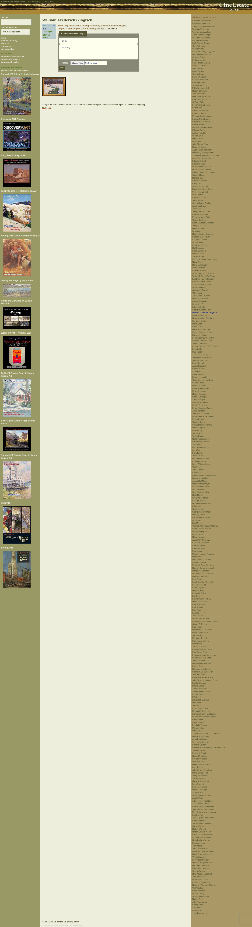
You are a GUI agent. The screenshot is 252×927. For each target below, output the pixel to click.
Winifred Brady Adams (201, 32)
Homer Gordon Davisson (203, 234)
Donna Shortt (198, 686)
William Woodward (200, 879)
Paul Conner (197, 195)
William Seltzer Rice (200, 618)
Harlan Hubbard (199, 394)
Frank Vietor (197, 815)
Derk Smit (196, 703)
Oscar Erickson (198, 268)
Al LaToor (196, 450)
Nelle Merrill (197, 495)
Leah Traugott (198, 784)
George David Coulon (201, 203)
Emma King (197, 430)
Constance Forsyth (200, 290)
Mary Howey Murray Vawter (204, 812)
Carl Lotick (196, 467)
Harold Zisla (197, 899)
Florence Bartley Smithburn (204, 714)
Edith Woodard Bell (200, 88)
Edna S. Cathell (199, 161)
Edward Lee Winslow (201, 868)
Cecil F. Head (198, 369)
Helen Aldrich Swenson (202, 764)
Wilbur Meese (198, 489)
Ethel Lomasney (199, 461)
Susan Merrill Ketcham (202, 425)
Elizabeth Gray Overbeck (203, 565)
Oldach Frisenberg (200, 301)
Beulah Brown (198, 124)
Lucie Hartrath (198, 363)
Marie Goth (197, 324)
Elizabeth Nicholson (200, 543)
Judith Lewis (197, 456)
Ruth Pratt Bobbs (199, 99)
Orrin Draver (197, 242)
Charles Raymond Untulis (203, 806)
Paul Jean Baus (199, 82)
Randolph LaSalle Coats (202, 189)
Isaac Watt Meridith (200, 492)
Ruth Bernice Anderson (202, 43)
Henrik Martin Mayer (201, 484)
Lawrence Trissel (199, 787)
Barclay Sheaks (199, 683)
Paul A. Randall (198, 604)
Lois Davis (196, 231)
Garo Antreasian (199, 46)
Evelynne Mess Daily (201, 217)
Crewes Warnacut (200, 826)
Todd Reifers (197, 616)
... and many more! (200, 913)
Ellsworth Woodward (201, 882)
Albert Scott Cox (199, 206)
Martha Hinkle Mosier (201, 517)
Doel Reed (196, 610)
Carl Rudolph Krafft (200, 442)
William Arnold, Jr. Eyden (203, 273)
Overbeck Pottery (199, 576)
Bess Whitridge (198, 843)
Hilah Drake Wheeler (201, 840)
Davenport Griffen (200, 335)
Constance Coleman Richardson (206, 621)
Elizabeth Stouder (200, 753)
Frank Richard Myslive (201, 529)
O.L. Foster (197, 293)
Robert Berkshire (199, 91)
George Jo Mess (199, 501)
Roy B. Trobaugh (199, 790)
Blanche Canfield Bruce (202, 127)
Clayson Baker (198, 57)
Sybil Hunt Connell (200, 192)
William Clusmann (200, 186)
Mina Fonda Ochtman (201, 559)
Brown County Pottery (201, 599)
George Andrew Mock (201, 512)
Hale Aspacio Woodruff (202, 874)
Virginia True (197, 792)
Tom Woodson (198, 877)
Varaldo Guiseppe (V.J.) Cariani (205, 155)
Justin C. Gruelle (199, 343)
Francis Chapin (198, 164)
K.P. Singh (196, 697)
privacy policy (7, 49)
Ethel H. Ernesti (199, 270)
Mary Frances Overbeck (202, 574)
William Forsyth (198, 287)
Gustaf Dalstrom (199, 220)
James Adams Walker (201, 823)
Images (64, 63)
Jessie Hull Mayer (200, 481)
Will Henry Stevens (200, 742)
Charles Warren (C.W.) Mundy (205, 526)
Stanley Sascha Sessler (202, 672)
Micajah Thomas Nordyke (203, 554)
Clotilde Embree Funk (201, 310)
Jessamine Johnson (200, 414)
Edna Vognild (198, 820)
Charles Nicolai (198, 545)
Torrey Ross (197, 635)
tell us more (55, 104)
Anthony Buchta (199, 133)
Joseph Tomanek (199, 776)
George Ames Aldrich (201, 37)
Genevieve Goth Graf (201, 329)
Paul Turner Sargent (200, 652)
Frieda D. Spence (199, 725)
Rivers (45, 37)
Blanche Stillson (199, 745)
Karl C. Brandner (199, 113)
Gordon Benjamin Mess (202, 503)
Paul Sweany (198, 762)
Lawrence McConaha (201, 487)
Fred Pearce (197, 579)
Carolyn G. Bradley (200, 110)
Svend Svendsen (199, 759)
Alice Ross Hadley (200, 355)
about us (5, 43)
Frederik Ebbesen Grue (202, 341)
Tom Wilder (197, 846)
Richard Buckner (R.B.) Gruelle (205, 346)
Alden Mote (197, 520)
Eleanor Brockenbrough (202, 116)
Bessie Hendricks (199, 377)
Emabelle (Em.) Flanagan (203, 279)
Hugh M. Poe (198, 590)
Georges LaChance (200, 447)
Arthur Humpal (198, 400)
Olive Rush (197, 644)
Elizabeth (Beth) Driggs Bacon (205, 52)
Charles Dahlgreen (200, 214)
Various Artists (198, 49)
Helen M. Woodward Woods (204, 885)
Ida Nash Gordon (199, 321)
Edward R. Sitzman (200, 700)
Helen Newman (198, 537)
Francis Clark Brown (201, 119)
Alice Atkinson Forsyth (201, 284)
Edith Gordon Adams (201, 23)
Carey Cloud (197, 183)
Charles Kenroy (199, 422)
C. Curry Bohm (198, 102)
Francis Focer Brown (201, 122)
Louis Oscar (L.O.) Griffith (203, 338)
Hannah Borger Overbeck (203, 568)
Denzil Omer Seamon (201, 663)
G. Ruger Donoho (199, 240)
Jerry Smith (197, 705)
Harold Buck (197, 139)
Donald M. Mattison (200, 478)
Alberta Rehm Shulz (200, 694)
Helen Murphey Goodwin (203, 318)
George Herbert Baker (201, 54)
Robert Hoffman (199, 385)
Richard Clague (199, 178)
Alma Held (196, 371)
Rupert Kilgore (198, 428)
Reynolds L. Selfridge (201, 669)
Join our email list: (9, 27)
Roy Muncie (197, 523)
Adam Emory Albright (201, 35)
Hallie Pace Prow (199, 602)
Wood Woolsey (198, 891)
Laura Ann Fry (198, 304)
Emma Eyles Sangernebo (203, 649)
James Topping (198, 778)
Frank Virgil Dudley (200, 245)
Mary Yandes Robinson (202, 630)
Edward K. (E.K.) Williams (203, 851)
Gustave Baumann (200, 80)
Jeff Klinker (197, 433)
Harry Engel (197, 262)
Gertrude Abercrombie (201, 21)
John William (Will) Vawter (203, 809)
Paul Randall (197, 607)
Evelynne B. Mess (200, 498)
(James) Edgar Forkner (202, 282)
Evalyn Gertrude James (202, 408)
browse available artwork (12, 56)
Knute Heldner (198, 374)
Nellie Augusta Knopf (201, 439)
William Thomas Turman (202, 795)
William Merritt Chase (201, 167)
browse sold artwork (10, 59)
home (3, 38)
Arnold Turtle (197, 798)
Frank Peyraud (198, 588)
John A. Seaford (199, 661)
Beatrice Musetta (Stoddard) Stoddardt (208, 748)
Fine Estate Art (19, 1)
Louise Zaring (198, 893)
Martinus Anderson (200, 40)
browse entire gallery (10, 62)
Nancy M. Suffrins (200, 756)
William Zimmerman (200, 896)
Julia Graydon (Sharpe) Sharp (205, 680)
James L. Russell (199, 646)
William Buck (197, 136)
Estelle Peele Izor (199, 405)
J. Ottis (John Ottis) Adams (203, 26)
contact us (6, 46)
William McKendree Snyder (204, 717)
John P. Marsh (198, 470)
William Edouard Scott (201, 658)
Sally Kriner (197, 444)
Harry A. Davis (198, 228)
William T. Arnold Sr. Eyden (203, 276)
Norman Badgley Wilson (202, 863)
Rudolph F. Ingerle (200, 402)
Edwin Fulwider (198, 307)
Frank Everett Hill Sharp (202, 677)
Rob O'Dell (197, 557)
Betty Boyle (197, 108)
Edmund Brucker (199, 130)
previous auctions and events (14, 70)
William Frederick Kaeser (203, 416)
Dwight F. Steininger (200, 736)
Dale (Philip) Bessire (201, 96)
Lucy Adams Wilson (200, 860)
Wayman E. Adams (200, 29)
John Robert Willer (200, 849)
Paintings (46, 34)
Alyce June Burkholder (202, 150)
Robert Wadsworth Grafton (203, 332)
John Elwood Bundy (200, 144)
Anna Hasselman (199, 366)
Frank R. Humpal (199, 397)
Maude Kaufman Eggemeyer (204, 259)
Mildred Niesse (198, 548)
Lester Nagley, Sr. (200, 531)
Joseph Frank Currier (201, 211)
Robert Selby (198, 666)
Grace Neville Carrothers (203, 158)
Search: (5, 17)
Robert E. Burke (199, 147)
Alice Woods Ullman (200, 804)
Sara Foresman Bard (201, 63)
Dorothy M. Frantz (200, 298)
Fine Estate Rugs (34, 1)
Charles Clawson (199, 181)
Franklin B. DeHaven (201, 237)
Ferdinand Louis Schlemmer (204, 655)
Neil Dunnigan (198, 248)
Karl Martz (196, 472)
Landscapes (47, 32)
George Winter (198, 871)
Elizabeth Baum (199, 77)
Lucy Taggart (197, 767)
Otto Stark (196, 731)
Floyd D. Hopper (199, 391)
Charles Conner (199, 197)
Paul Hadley (197, 352)
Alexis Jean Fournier (201, 296)
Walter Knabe (198, 436)
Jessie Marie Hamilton (201, 357)
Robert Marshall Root (201, 632)
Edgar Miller (197, 506)
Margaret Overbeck (200, 571)
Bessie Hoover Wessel (202, 835)
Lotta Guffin (197, 349)
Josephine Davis (199, 226)
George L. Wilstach (200, 865)
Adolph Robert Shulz (201, 691)
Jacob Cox (196, 209)
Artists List (46, 107)
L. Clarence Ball (199, 60)
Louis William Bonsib (201, 105)
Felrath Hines (198, 383)
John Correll (197, 200)
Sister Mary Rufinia (200, 641)
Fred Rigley (197, 627)
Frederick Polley (199, 593)
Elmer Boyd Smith (200, 708)
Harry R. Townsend (200, 781)
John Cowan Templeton (202, 770)
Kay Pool (196, 596)
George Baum (198, 74)
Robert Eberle (198, 254)
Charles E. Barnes (200, 66)
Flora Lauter (197, 453)
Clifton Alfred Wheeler (201, 837)
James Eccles (198, 256)
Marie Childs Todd (200, 773)
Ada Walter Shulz (199, 689)
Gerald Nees (197, 534)
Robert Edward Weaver (202, 832)
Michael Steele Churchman (203, 172)
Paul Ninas (197, 551)
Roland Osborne (199, 562)
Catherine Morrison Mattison (204, 475)
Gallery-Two (48, 1)
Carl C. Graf (197, 327)
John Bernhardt (198, 94)
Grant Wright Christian (201, 169)
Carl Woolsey (198, 888)
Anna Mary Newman (201, 540)
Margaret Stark (198, 728)
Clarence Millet (198, 509)
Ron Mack (196, 910)
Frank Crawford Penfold (202, 582)
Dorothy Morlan (198, 515)
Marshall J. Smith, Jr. (201, 711)
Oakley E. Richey (199, 624)
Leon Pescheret (199, 585)
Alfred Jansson (198, 411)
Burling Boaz (197, 905)
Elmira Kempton (199, 419)
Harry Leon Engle (199, 265)
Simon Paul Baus (199, 85)
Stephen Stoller (198, 750)
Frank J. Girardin (199, 315)
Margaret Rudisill (199, 638)
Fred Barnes (197, 68)
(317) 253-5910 (109, 28)
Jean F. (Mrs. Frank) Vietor (203, 818)
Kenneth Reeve (199, 613)
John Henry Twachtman (202, 801)
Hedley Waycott (199, 829)
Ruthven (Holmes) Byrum (203, 153)
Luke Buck (196, 141)
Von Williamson (198, 857)
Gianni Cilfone (198, 175)
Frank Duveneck (199, 251)
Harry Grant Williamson (202, 854)
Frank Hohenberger (200, 388)
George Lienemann (200, 458)
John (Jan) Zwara (199, 902)
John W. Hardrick (199, 360)
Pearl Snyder (198, 719)
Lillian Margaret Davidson (203, 223)
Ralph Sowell (198, 722)
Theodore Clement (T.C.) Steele (205, 733)
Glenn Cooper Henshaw (202, 380)
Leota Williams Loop (201, 464)
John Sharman (198, 675)
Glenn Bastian (198, 71)
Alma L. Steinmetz (200, 739)
